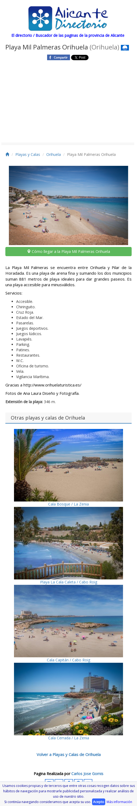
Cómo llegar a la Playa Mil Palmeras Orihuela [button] (68, 251)
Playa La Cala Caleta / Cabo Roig (68, 546)
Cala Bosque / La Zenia (68, 468)
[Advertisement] (67, 102)
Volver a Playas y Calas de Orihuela (69, 754)
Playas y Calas (27, 154)
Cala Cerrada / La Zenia (68, 701)
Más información (119, 802)
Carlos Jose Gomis (87, 773)
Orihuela (53, 154)
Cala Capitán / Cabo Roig (68, 623)
